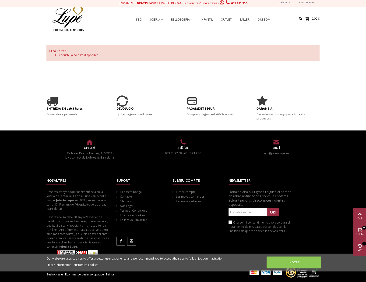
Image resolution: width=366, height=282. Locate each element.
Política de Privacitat (133, 220)
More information (60, 265)
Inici (139, 19)
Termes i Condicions (133, 211)
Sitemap (125, 201)
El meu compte (185, 192)
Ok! (273, 212)
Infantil (207, 19)
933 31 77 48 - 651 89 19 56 (183, 153)
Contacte (125, 197)
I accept (294, 262)
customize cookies (86, 265)
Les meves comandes (189, 197)
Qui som (264, 19)
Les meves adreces (188, 201)
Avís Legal (126, 206)
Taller (245, 19)
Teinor (110, 274)
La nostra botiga (130, 192)
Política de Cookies (132, 215)
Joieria (155, 19)
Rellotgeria (180, 19)
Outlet (226, 19)
